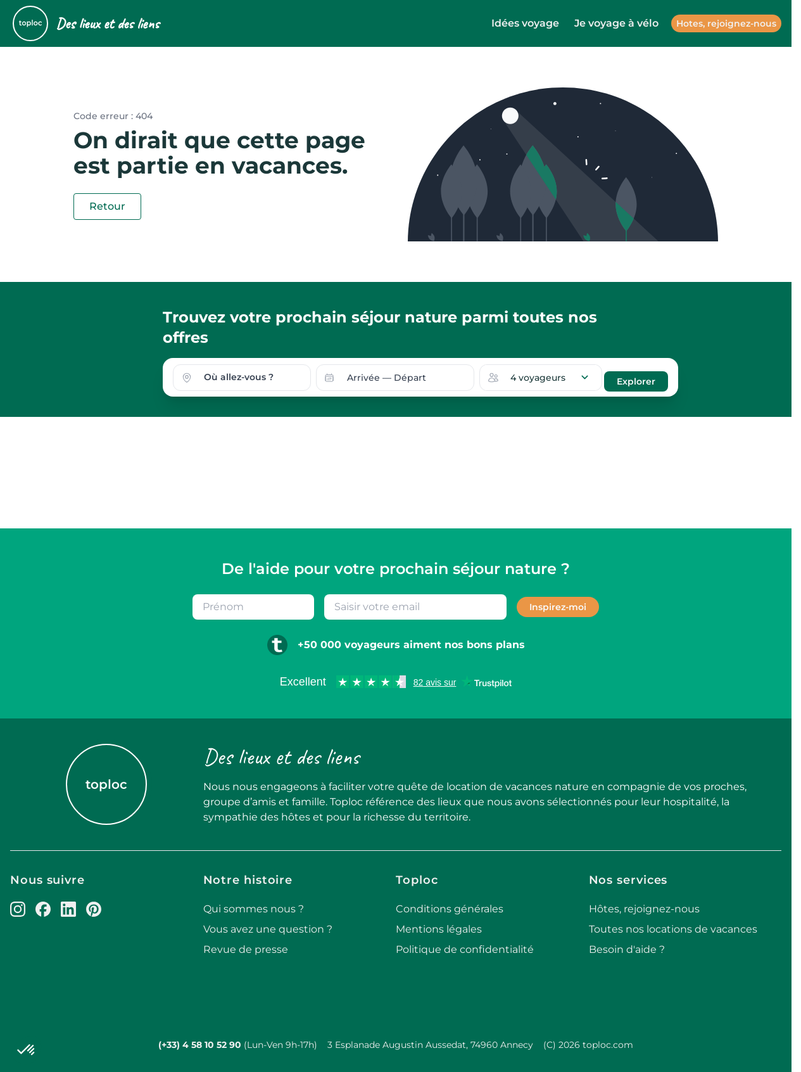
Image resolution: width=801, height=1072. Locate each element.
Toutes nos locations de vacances (673, 927)
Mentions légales (439, 927)
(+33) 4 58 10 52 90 (199, 1043)
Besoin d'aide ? (627, 947)
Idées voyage (525, 23)
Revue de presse (245, 947)
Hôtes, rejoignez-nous (644, 907)
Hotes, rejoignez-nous (726, 23)
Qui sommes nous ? (253, 907)
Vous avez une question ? (267, 927)
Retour (107, 206)
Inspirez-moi (557, 605)
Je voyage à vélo (616, 23)
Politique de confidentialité (465, 947)
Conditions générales (449, 907)
